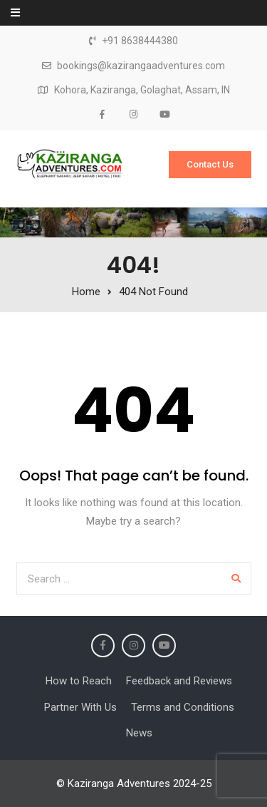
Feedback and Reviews (179, 680)
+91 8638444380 (140, 41)
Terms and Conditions (182, 707)
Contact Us (210, 164)
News (139, 732)
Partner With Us (80, 707)
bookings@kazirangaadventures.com (141, 66)
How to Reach (79, 680)
